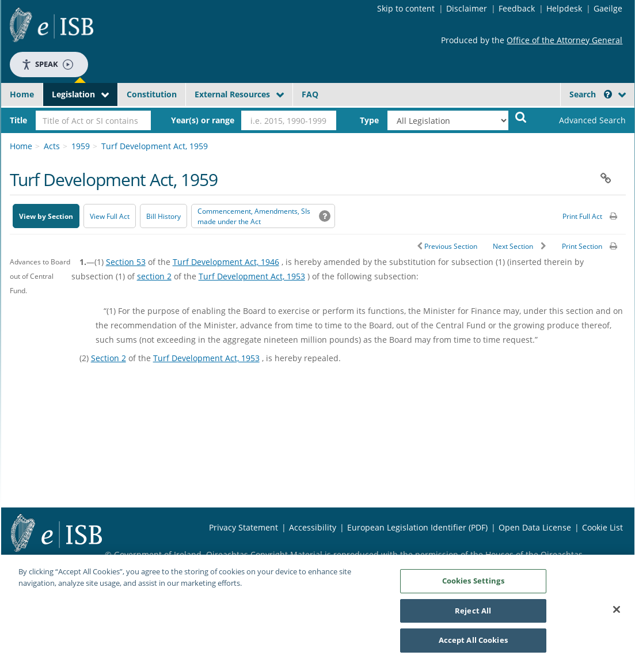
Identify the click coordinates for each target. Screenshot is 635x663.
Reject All (473, 614)
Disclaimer (466, 8)
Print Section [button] (582, 246)
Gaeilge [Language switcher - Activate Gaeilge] (608, 8)
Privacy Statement (243, 527)
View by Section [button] (46, 216)
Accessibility (312, 527)
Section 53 (126, 261)
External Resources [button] (232, 94)
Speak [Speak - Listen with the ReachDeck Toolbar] (47, 64)
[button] (608, 94)
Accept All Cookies (473, 644)
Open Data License (535, 527)
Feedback (517, 8)
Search (590, 94)
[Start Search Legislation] (521, 117)
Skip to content (406, 8)
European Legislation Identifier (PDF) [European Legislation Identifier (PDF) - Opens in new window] (417, 527)
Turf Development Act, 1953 (252, 276)
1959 (80, 146)
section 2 (154, 276)
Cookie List (602, 527)
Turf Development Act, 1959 (154, 146)
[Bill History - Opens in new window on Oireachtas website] (163, 216)
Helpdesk (564, 8)
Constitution (152, 94)
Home (22, 94)
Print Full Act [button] (582, 216)
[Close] (616, 613)
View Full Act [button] (110, 216)
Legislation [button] (73, 94)
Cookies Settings (473, 584)
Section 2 (108, 358)
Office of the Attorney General (564, 40)
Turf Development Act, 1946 (226, 261)
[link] (582, 120)
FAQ (310, 94)
